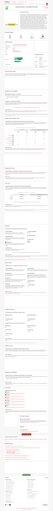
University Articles (30, 492)
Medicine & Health (11, 141)
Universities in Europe (8, 495)
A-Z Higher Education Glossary (25, 459)
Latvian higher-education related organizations (13, 455)
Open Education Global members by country (32, 422)
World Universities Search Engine (35, 447)
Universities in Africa (8, 496)
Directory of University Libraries (31, 495)
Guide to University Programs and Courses (18, 177)
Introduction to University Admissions (19, 256)
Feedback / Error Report (26, 474)
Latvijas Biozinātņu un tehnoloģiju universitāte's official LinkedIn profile (15, 404)
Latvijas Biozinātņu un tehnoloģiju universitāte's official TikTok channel (14, 407)
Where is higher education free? (11, 451)
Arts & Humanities (11, 135)
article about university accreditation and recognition (25, 111)
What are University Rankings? (11, 452)
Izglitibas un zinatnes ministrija (38, 95)
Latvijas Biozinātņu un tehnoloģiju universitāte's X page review (13, 396)
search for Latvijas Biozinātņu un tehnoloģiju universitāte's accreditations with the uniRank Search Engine (27, 107)
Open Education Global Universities (10, 502)
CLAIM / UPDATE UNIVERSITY (26, 434)
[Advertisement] (11, 17)
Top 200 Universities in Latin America (10, 483)
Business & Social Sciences (9, 139)
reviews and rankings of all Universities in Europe (17, 457)
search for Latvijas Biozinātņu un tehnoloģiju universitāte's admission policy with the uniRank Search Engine (27, 252)
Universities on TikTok (30, 486)
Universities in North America (9, 492)
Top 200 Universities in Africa (9, 486)
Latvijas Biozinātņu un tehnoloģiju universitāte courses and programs (22, 172)
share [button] (46, 8)
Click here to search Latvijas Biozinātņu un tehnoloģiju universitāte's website (15, 73)
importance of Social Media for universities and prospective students (36, 411)
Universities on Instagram (31, 483)
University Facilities (34, 339)
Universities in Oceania (8, 499)
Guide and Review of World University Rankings (13, 453)
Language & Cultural (10, 137)
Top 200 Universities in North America (10, 482)
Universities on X (30, 482)
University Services (41, 339)
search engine (8, 173)
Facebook (7, 504)
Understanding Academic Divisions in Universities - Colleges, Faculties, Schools (23, 355)
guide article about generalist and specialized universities (32, 149)
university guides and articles (12, 449)
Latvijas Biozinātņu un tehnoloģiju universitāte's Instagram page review (15, 401)
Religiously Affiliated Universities (31, 496)
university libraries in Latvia (25, 455)
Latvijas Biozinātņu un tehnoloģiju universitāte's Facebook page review (15, 393)
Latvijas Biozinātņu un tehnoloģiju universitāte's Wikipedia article (29, 431)
